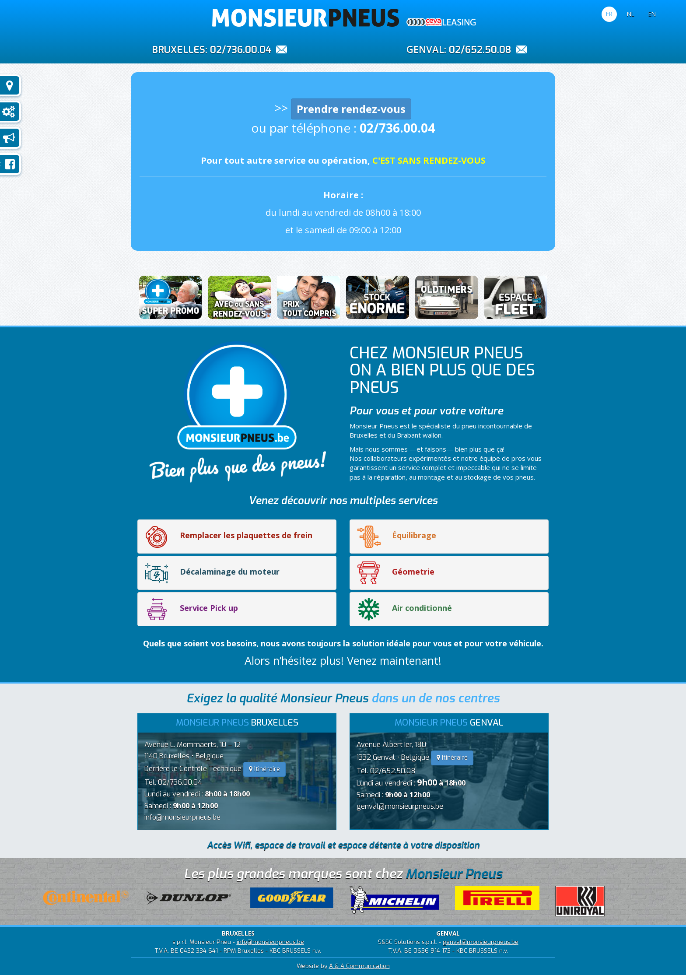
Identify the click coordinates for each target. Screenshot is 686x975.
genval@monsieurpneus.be (400, 806)
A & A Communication (359, 966)
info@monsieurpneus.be (182, 817)
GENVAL (425, 49)
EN (652, 14)
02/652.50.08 (480, 49)
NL (630, 14)
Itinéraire (264, 769)
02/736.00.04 (240, 49)
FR (609, 14)
